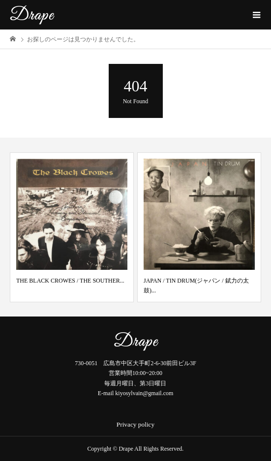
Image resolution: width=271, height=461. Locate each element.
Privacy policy (135, 424)
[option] (72, 227)
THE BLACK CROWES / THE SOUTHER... (70, 280)
